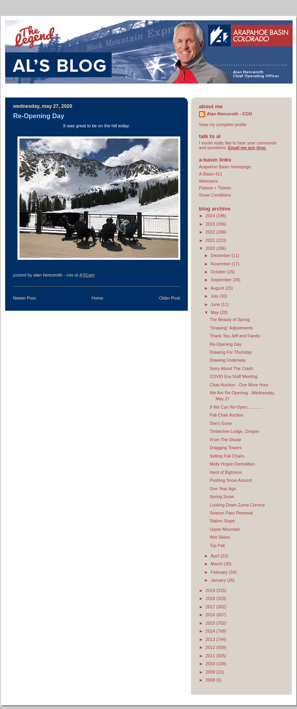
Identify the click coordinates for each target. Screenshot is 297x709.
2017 (211, 606)
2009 (211, 672)
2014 (211, 631)
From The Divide (225, 439)
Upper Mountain (225, 529)
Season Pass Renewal (231, 512)
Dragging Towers (226, 447)
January (219, 580)
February (220, 572)
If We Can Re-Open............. (236, 407)
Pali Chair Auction (226, 415)
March (217, 563)
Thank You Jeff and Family (235, 335)
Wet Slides (220, 537)
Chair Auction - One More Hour (239, 384)
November (221, 263)
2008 (211, 680)
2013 (211, 639)
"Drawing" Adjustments (231, 327)
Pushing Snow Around (231, 480)
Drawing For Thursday (231, 352)
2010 (211, 663)
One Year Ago (223, 488)
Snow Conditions (215, 195)
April (216, 555)
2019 (211, 590)
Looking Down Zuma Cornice (237, 505)
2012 (211, 647)
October (219, 271)
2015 (211, 623)
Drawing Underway (228, 360)
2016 (211, 614)
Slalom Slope (222, 520)
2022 (211, 232)
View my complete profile (223, 124)
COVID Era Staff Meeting (233, 376)
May (215, 312)
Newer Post (24, 298)
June (216, 304)
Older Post (169, 298)
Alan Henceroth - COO (229, 113)
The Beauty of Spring (230, 319)
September (222, 279)
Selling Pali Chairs (227, 456)
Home (97, 298)
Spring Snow (222, 496)
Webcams (208, 181)
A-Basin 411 (210, 173)
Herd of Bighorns (226, 472)
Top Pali (217, 545)
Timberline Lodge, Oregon (234, 431)
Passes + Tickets (215, 187)
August (218, 288)
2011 (211, 655)
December (221, 255)
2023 (211, 224)
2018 (211, 598)
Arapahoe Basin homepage (225, 166)
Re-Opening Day (225, 344)
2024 (211, 215)
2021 (211, 240)
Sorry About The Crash (231, 368)
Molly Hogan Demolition (232, 464)
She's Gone (221, 423)
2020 (211, 248)
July (215, 296)
